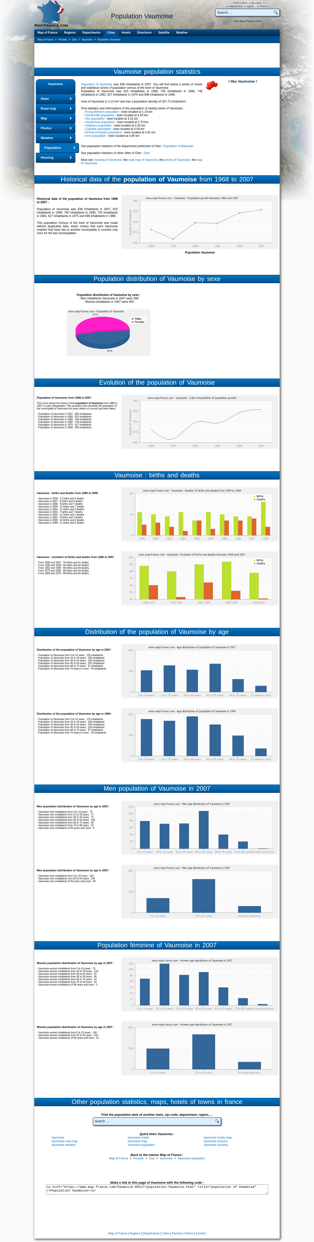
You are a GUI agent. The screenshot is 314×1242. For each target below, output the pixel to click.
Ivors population (95, 136)
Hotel (45, 99)
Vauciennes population (100, 122)
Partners (177, 1233)
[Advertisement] (157, 55)
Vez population (95, 118)
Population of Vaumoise (96, 84)
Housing (47, 157)
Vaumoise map (137, 1141)
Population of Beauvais (178, 146)
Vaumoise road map (65, 1141)
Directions (144, 32)
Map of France (47, 32)
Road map (48, 108)
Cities (111, 32)
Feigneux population (98, 125)
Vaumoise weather (64, 1145)
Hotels (126, 32)
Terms (189, 1233)
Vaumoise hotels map (218, 1137)
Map (44, 118)
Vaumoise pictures (216, 1141)
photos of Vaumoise (177, 160)
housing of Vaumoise (108, 160)
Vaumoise (55, 84)
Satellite (164, 32)
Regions (70, 32)
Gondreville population (99, 115)
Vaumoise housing (216, 1145)
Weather (182, 32)
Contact (201, 1233)
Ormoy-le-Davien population (103, 132)
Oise (147, 153)
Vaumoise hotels (138, 1137)
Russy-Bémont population (102, 112)
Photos (46, 128)
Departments (91, 32)
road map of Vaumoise (143, 160)
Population (52, 148)
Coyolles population (98, 129)
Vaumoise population (141, 1145)
